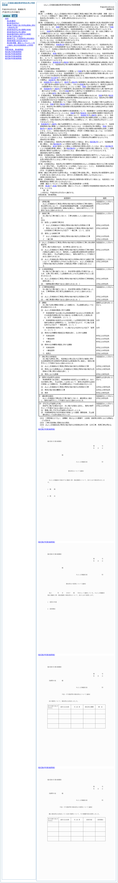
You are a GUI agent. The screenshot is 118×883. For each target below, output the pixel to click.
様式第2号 (109, 146)
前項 (54, 146)
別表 (57, 27)
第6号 (42, 129)
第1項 (62, 104)
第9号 (66, 82)
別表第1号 (47, 82)
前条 (54, 53)
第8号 (57, 89)
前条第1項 (60, 45)
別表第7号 (84, 115)
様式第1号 (94, 142)
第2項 (66, 62)
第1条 (47, 186)
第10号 (74, 82)
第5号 (57, 82)
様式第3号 (57, 144)
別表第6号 (47, 89)
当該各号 (51, 80)
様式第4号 (71, 148)
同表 (81, 84)
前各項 (83, 113)
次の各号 (54, 78)
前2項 (111, 95)
